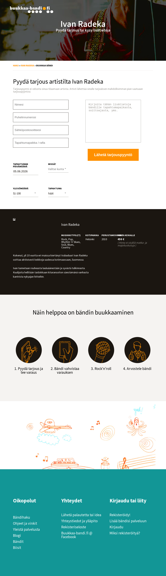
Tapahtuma (55, 188)
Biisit (17, 547)
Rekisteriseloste (73, 527)
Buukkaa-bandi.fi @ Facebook (76, 535)
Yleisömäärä (20, 188)
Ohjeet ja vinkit (25, 523)
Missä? (52, 164)
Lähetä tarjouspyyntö (113, 162)
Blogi (17, 535)
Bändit (18, 541)
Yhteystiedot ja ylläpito (79, 520)
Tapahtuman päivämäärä (20, 165)
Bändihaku (21, 517)
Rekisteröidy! (120, 514)
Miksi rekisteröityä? (125, 533)
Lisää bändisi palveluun (128, 520)
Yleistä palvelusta (26, 529)
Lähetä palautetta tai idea (81, 514)
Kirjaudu (116, 527)
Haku (16, 65)
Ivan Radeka (27, 65)
